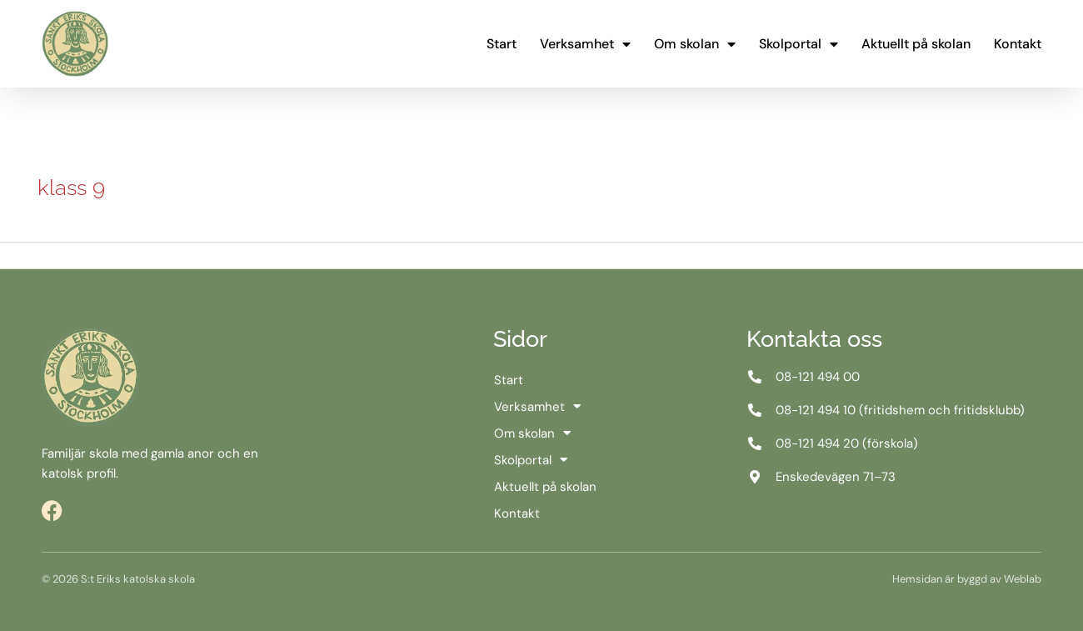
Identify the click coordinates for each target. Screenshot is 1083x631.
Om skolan (695, 44)
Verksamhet (585, 44)
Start (502, 44)
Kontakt (1017, 44)
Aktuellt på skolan (916, 44)
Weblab (1022, 579)
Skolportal (798, 44)
